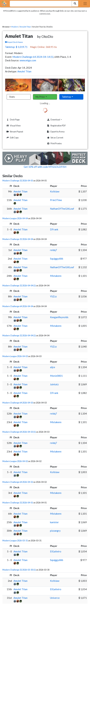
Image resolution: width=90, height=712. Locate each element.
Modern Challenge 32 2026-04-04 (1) (19, 285)
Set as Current (54, 137)
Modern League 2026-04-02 (15, 461)
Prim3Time (56, 200)
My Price (40, 96)
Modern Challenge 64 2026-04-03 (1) (19, 432)
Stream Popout (14, 131)
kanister (54, 522)
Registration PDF (56, 125)
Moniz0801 (56, 375)
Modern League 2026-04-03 (15, 356)
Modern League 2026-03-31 (15, 540)
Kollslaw (54, 191)
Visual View (13, 125)
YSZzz (53, 296)
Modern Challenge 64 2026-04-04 (17, 306)
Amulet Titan (25, 26)
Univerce (55, 597)
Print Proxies (54, 143)
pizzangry (55, 530)
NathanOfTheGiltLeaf (62, 208)
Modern (14, 26)
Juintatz (54, 384)
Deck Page (13, 119)
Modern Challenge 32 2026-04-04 (17, 239)
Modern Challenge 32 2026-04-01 (17, 502)
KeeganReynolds (59, 317)
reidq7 (53, 250)
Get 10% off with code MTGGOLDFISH (45, 166)
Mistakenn (55, 275)
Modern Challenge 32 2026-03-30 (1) (19, 569)
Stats (12, 96)
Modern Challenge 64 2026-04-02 (17, 482)
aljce (52, 367)
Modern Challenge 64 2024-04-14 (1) (33, 56)
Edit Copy (12, 137)
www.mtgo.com (28, 60)
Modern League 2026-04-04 (15, 218)
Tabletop (66, 96)
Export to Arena (55, 131)
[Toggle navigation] (85, 3)
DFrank (54, 229)
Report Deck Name (14, 42)
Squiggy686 (56, 258)
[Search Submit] (75, 4)
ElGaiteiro (55, 551)
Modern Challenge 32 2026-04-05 (17, 180)
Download (59, 119)
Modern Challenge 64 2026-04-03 (17, 402)
